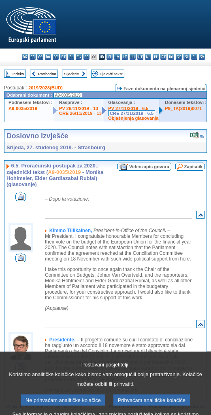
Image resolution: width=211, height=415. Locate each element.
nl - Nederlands (148, 57)
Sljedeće (71, 74)
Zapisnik (193, 166)
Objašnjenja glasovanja (133, 118)
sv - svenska (202, 57)
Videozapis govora (149, 166)
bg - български (25, 57)
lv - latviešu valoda (117, 57)
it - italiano (110, 57)
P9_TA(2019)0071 (183, 108)
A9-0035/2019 (23, 108)
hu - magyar (133, 57)
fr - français (86, 57)
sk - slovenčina (179, 57)
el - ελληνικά (71, 57)
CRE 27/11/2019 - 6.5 (131, 113)
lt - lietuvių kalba (125, 57)
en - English (79, 57)
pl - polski (156, 57)
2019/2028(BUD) (45, 87)
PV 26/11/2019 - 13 (78, 108)
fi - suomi (194, 57)
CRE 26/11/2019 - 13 (80, 113)
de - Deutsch (56, 57)
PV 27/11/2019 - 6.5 (128, 108)
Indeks (18, 74)
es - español (33, 57)
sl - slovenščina (186, 57)
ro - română (171, 57)
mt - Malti (140, 57)
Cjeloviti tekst (111, 74)
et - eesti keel (63, 57)
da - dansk (48, 57)
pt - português (163, 57)
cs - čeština (40, 57)
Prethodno (47, 74)
